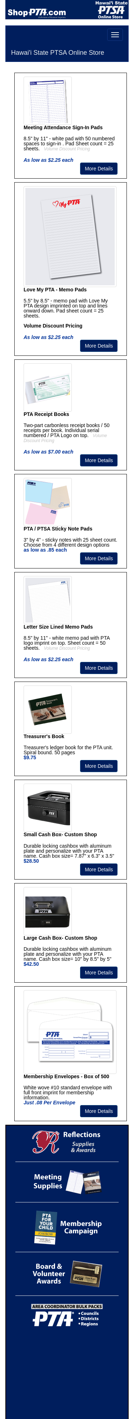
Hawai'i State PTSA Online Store (57, 52)
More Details (99, 168)
